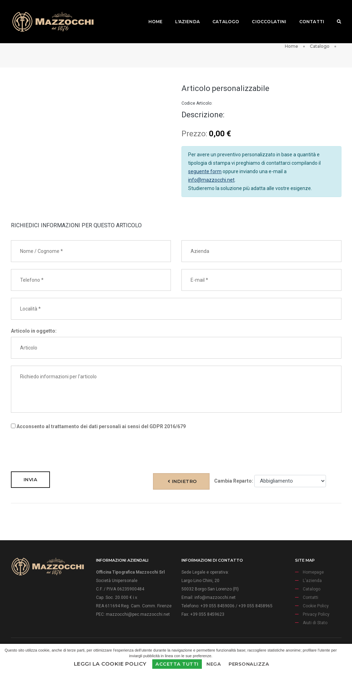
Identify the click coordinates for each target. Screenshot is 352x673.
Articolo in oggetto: (34, 331)
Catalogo (220, 12)
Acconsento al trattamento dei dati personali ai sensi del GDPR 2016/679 (98, 426)
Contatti (306, 12)
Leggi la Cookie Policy (110, 663)
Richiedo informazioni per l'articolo (176, 389)
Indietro (182, 481)
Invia (31, 479)
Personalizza (249, 664)
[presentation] (64, 450)
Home (150, 12)
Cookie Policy (316, 605)
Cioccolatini (264, 12)
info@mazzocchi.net (211, 180)
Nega (213, 664)
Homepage (313, 572)
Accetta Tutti (177, 664)
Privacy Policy (316, 614)
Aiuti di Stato (315, 622)
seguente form (205, 171)
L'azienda (182, 12)
